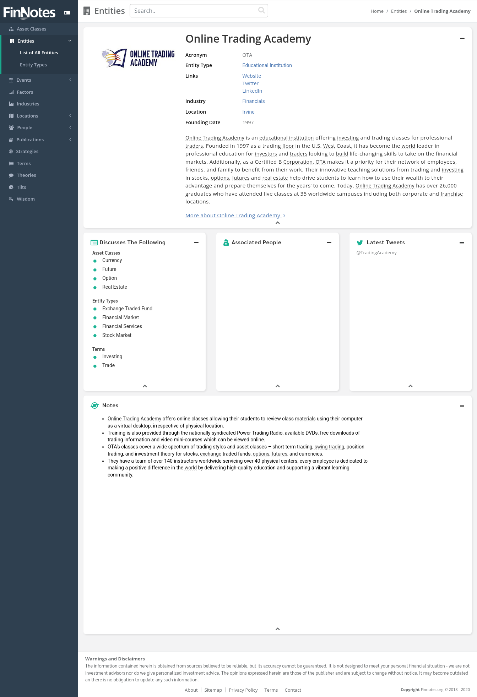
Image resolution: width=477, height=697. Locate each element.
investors (266, 153)
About (191, 690)
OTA (321, 161)
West (329, 145)
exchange (210, 454)
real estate (275, 177)
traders (194, 145)
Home (377, 11)
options (220, 177)
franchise (451, 193)
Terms (271, 690)
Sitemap (213, 690)
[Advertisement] (422, 518)
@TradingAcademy (377, 252)
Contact (292, 690)
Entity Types (33, 64)
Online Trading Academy (214, 137)
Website (252, 75)
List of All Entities (39, 52)
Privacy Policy (243, 690)
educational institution (286, 137)
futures (240, 177)
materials (305, 418)
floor (288, 145)
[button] (145, 242)
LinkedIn (252, 90)
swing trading (330, 447)
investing (348, 137)
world (409, 145)
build (342, 153)
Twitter (251, 83)
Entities (399, 11)
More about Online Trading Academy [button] (232, 215)
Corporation (298, 161)
